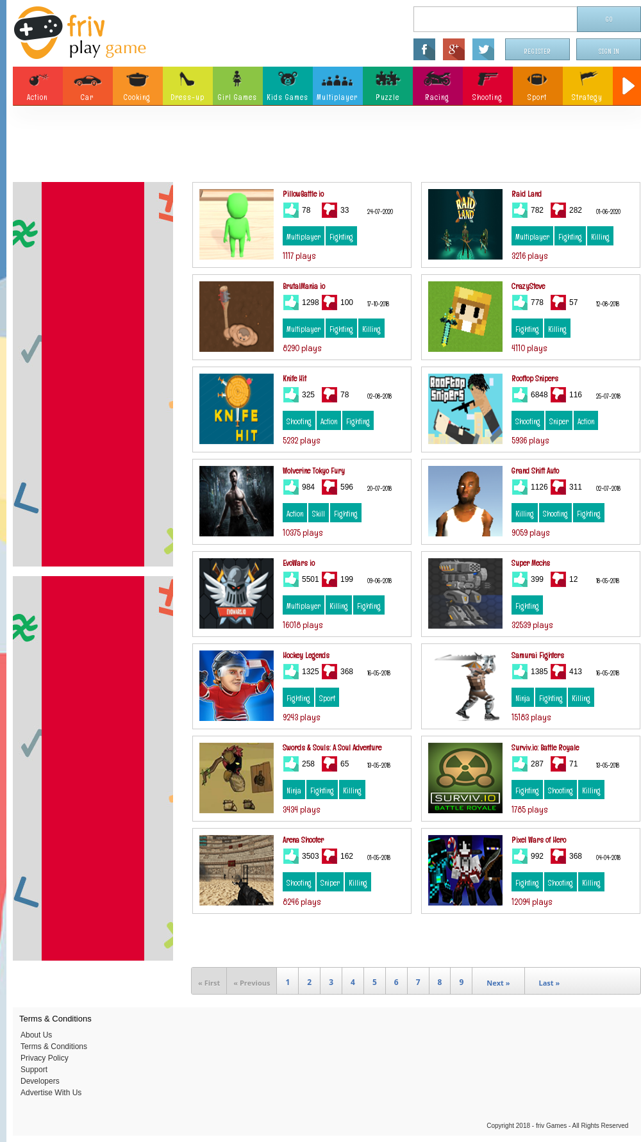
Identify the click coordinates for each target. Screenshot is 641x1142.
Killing (600, 237)
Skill (318, 514)
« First (209, 983)
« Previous (251, 983)
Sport (327, 698)
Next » (498, 983)
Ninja (522, 698)
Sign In (609, 51)
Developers (40, 1081)
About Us (36, 1034)
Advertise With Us (51, 1092)
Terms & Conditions (54, 1046)
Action (328, 422)
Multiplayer (303, 237)
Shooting (299, 422)
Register (537, 51)
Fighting (341, 237)
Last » (549, 983)
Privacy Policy (45, 1058)
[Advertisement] (327, 147)
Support (34, 1069)
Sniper (559, 422)
